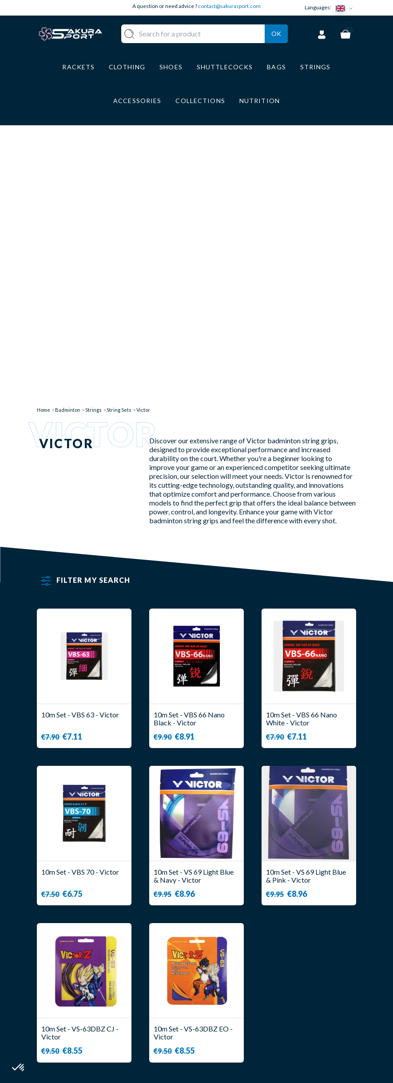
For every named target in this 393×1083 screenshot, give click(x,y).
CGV (213, 1003)
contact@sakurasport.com (229, 6)
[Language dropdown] (346, 8)
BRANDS (171, 1042)
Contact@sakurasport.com (78, 1017)
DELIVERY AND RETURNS (230, 973)
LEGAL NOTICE (231, 1016)
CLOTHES (172, 982)
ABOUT (218, 956)
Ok (276, 44)
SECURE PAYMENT (236, 990)
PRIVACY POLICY (235, 1029)
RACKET (171, 956)
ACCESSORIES (181, 1029)
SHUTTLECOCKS (185, 969)
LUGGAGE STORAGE (174, 1012)
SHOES (168, 995)
